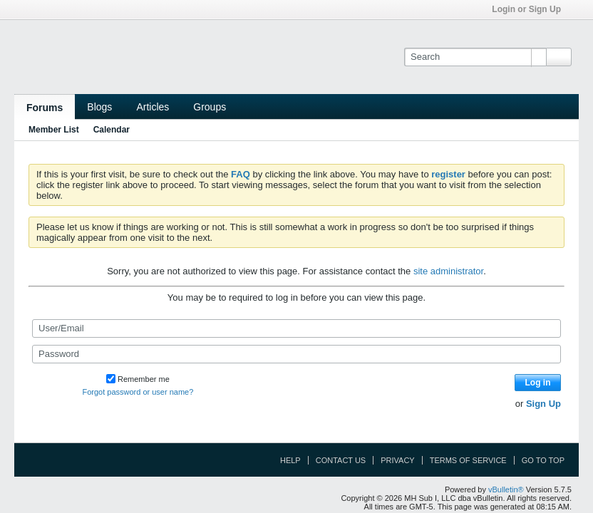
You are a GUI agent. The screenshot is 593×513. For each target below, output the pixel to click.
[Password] (296, 354)
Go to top (543, 460)
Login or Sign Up (531, 9)
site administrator (448, 271)
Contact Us (341, 460)
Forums (44, 107)
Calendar (111, 130)
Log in (538, 383)
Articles (152, 107)
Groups (209, 107)
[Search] (475, 57)
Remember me (138, 379)
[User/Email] (296, 328)
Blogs (99, 107)
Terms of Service (468, 460)
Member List (54, 130)
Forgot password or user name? (137, 392)
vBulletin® (506, 489)
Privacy (397, 460)
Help (290, 460)
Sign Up (543, 403)
